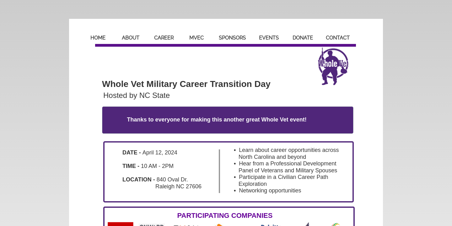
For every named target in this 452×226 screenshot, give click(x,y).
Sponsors (232, 38)
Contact (338, 38)
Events (269, 38)
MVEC (196, 38)
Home (97, 38)
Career (164, 38)
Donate (303, 38)
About (130, 38)
